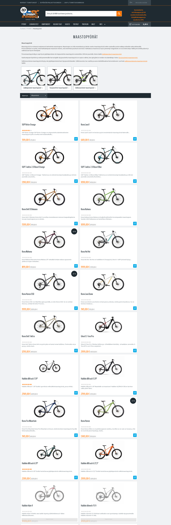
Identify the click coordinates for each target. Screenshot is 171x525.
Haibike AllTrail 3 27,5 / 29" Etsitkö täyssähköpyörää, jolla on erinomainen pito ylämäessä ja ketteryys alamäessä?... (69, 354)
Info (101, 24)
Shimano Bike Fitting (105, 512)
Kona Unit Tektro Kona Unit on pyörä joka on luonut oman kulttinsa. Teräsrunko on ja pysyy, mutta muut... (101, 222)
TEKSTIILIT (76, 24)
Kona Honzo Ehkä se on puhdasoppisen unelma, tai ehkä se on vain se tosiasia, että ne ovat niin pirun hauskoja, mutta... (134, 266)
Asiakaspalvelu (56, 509)
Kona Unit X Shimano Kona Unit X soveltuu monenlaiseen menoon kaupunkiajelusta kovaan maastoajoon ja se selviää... (35, 178)
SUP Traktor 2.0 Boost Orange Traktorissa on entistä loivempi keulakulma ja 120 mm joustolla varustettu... (101, 134)
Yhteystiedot (55, 507)
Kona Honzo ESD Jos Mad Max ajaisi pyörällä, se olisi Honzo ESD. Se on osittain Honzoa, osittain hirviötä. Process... (36, 222)
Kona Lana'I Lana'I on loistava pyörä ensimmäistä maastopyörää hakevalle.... (68, 133)
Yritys (53, 504)
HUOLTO (67, 24)
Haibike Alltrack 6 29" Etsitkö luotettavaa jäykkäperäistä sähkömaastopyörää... (35, 309)
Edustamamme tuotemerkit (85, 453)
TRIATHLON (85, 24)
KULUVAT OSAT (57, 24)
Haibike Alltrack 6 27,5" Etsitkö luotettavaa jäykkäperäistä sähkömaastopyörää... (68, 309)
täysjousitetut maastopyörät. (128, 58)
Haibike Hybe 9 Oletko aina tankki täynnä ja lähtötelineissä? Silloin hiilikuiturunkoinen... (101, 309)
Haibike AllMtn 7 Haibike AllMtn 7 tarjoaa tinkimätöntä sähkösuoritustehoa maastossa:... (34, 354)
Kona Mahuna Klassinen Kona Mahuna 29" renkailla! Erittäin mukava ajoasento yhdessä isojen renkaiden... (101, 178)
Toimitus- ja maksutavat (106, 504)
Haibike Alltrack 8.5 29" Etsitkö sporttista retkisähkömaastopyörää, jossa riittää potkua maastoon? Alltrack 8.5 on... (100, 354)
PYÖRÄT (23, 24)
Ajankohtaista (55, 512)
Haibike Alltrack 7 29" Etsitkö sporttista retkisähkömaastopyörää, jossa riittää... (35, 265)
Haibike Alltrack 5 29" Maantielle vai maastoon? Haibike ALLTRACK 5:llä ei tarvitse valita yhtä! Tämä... (69, 266)
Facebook (102, 501)
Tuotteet (22, 29)
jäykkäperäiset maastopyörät (111, 54)
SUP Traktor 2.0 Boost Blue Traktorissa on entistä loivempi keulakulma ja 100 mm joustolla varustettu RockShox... (133, 134)
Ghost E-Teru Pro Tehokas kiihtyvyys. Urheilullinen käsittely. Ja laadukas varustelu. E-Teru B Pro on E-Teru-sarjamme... (134, 222)
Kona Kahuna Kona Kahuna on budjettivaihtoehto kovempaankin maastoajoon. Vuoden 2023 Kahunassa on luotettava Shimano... (67, 179)
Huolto (53, 501)
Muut (93, 24)
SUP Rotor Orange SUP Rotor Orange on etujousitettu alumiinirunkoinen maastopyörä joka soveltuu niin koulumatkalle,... (35, 135)
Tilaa (131, 439)
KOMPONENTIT (46, 24)
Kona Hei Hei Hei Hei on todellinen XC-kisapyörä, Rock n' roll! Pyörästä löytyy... (133, 177)
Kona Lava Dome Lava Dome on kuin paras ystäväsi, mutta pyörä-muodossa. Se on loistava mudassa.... (68, 222)
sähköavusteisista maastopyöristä (136, 61)
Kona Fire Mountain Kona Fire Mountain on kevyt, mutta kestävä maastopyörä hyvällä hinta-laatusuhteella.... (101, 266)
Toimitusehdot (103, 507)
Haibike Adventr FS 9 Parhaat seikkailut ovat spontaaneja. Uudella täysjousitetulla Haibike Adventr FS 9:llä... (134, 310)
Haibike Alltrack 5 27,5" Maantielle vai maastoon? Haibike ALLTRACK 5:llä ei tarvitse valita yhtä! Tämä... (134, 354)
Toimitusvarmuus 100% (106, 509)
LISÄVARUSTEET (33, 24)
